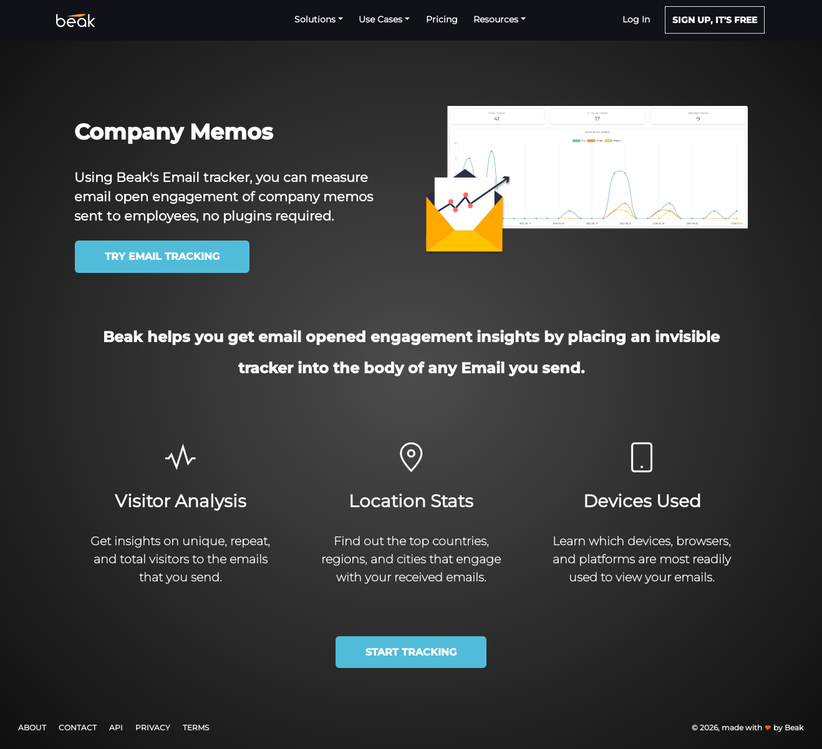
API (116, 727)
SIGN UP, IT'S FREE (714, 20)
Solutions (316, 19)
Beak (794, 727)
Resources (497, 19)
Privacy (152, 727)
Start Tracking (411, 652)
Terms (196, 727)
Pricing (442, 19)
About (32, 727)
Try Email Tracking (162, 256)
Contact (78, 727)
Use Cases (382, 19)
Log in (636, 19)
